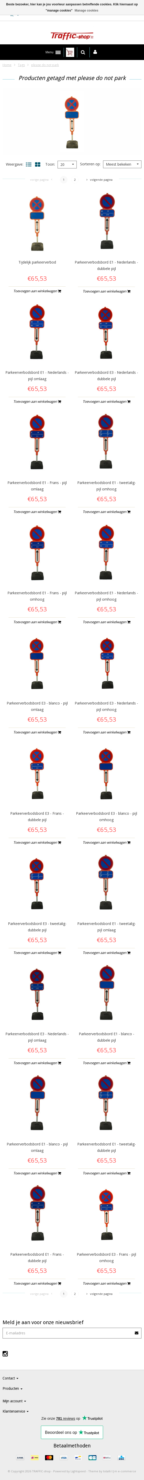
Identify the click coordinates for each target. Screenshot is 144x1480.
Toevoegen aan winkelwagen (37, 291)
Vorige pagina (41, 180)
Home (7, 65)
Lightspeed (78, 1471)
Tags (21, 65)
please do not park (45, 65)
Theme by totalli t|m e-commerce (112, 1471)
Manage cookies (86, 10)
